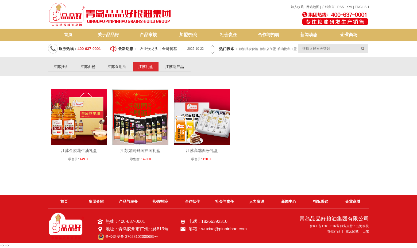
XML (349, 7)
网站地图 (313, 7)
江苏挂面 (60, 66)
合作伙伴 (192, 201)
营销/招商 (160, 201)
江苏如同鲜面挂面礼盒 (140, 150)
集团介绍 (96, 201)
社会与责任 (224, 201)
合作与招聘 (268, 34)
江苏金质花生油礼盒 (79, 150)
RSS (340, 7)
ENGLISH (362, 7)
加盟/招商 (188, 34)
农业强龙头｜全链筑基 (158, 49)
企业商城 (352, 201)
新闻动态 (308, 34)
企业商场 (348, 34)
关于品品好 (108, 34)
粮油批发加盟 (287, 49)
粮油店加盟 (268, 49)
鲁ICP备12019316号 (324, 226)
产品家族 (148, 34)
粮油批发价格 (248, 49)
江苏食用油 (116, 66)
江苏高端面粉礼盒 (202, 150)
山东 (365, 231)
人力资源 (256, 201)
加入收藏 (297, 7)
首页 (68, 34)
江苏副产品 (174, 66)
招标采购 (320, 201)
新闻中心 (288, 201)
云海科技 (362, 226)
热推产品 (333, 231)
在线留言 (328, 7)
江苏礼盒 (145, 66)
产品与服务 (128, 201)
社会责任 (228, 34)
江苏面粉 (87, 66)
